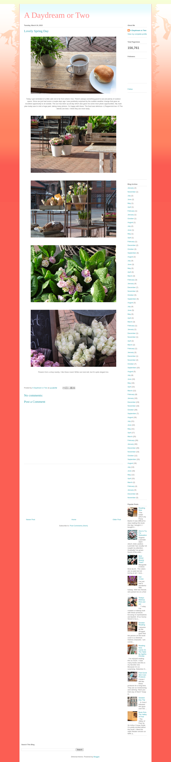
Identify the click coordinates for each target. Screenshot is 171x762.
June (129, 199)
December (132, 245)
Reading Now (142, 509)
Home (74, 520)
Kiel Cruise (141, 578)
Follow (130, 89)
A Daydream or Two (57, 15)
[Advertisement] (73, 490)
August (130, 222)
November (132, 192)
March (130, 276)
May (129, 203)
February (131, 211)
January (131, 188)
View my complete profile (137, 34)
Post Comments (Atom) (79, 526)
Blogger (96, 757)
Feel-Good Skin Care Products (143, 675)
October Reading (142, 624)
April (129, 207)
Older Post (117, 520)
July (129, 196)
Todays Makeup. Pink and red (142, 601)
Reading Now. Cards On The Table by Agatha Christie (142, 651)
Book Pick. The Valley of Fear (143, 714)
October (131, 219)
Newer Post (30, 520)
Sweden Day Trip (142, 699)
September (132, 253)
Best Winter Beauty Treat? (141, 559)
